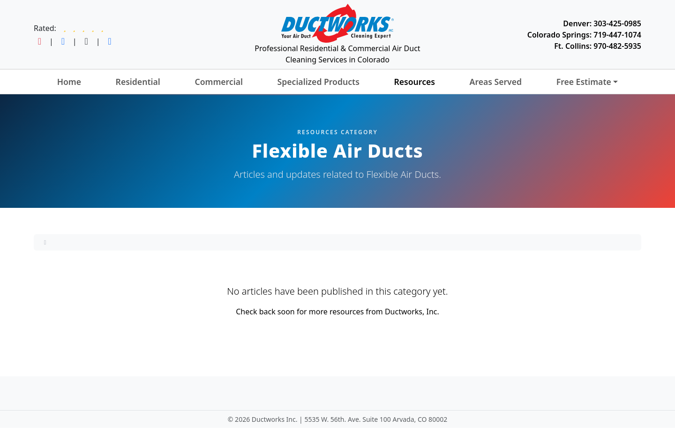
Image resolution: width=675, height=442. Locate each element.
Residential (138, 81)
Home (69, 81)
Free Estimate (583, 81)
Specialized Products (319, 81)
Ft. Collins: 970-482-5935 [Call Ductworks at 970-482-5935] (597, 46)
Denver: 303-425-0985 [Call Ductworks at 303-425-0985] (602, 23)
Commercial (219, 81)
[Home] (45, 242)
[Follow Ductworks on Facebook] (63, 41)
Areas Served (496, 81)
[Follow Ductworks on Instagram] (39, 41)
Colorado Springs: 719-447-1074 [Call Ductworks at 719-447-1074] (584, 34)
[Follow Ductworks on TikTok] (86, 41)
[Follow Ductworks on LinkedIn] (109, 41)
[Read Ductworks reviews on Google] (83, 28)
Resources (414, 81)
